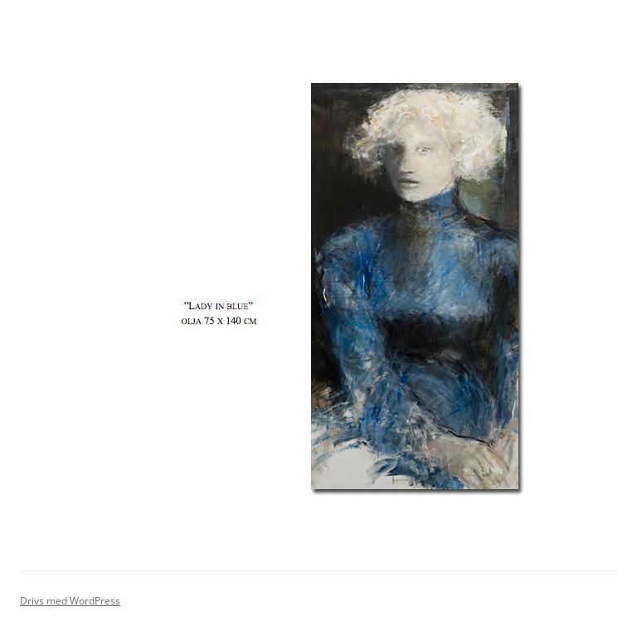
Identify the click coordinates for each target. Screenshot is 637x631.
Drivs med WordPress (70, 601)
